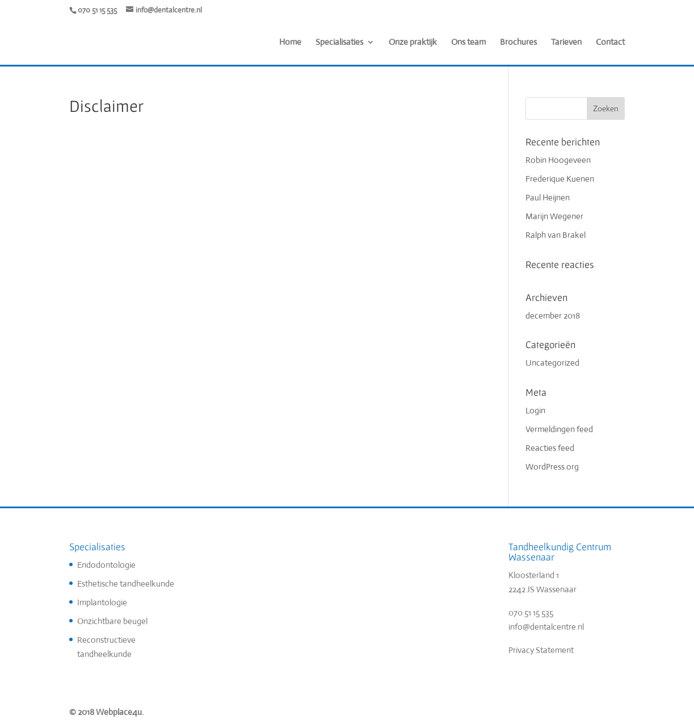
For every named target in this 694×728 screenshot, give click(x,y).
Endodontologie (106, 564)
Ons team (468, 42)
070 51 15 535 (530, 612)
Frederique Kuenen (559, 178)
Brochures (518, 42)
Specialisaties (339, 42)
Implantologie (102, 602)
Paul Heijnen (547, 197)
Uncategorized (552, 362)
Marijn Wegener (554, 216)
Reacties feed (549, 447)
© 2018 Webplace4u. (106, 711)
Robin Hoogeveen (558, 159)
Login (535, 410)
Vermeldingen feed (559, 429)
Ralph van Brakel (555, 234)
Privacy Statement (541, 650)
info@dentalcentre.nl (546, 626)
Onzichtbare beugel (112, 621)
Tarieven (566, 42)
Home (290, 42)
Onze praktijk (413, 42)
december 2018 (552, 315)
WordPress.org (552, 466)
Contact (610, 42)
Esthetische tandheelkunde (125, 583)
